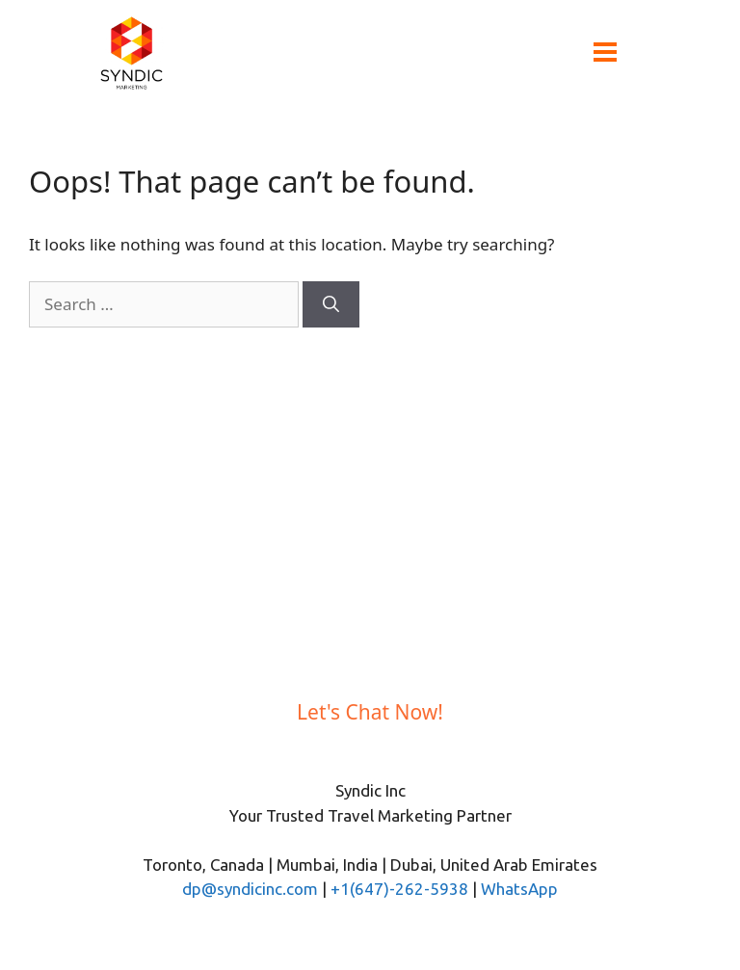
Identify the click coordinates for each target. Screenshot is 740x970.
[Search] (331, 304)
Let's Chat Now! (370, 711)
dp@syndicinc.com (250, 888)
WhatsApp (519, 888)
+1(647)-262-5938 (399, 888)
